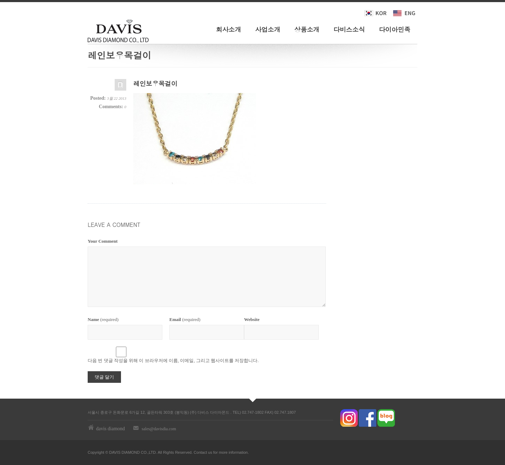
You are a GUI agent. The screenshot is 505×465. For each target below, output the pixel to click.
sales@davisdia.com (159, 428)
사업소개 (267, 29)
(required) (103, 319)
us (210, 452)
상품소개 (306, 29)
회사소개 (228, 29)
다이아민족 (394, 29)
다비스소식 (349, 29)
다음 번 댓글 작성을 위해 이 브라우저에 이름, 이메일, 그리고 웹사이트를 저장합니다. (173, 360)
